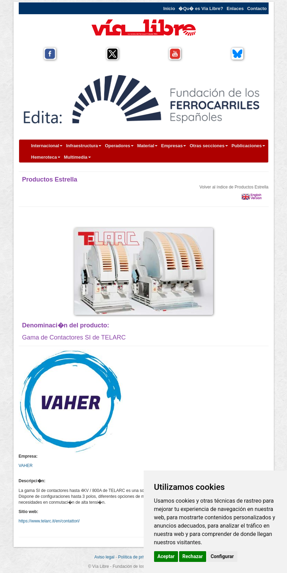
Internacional (47, 145)
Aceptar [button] (166, 556)
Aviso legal (104, 557)
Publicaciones (248, 145)
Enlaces (235, 8)
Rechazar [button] (193, 556)
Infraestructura (83, 145)
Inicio (169, 8)
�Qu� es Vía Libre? (200, 8)
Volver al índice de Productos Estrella (234, 187)
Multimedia (77, 157)
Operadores (119, 145)
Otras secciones (208, 145)
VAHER (26, 465)
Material (147, 145)
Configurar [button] (222, 556)
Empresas (173, 145)
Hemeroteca (45, 157)
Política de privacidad (138, 557)
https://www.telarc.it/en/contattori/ (49, 521)
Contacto (257, 8)
